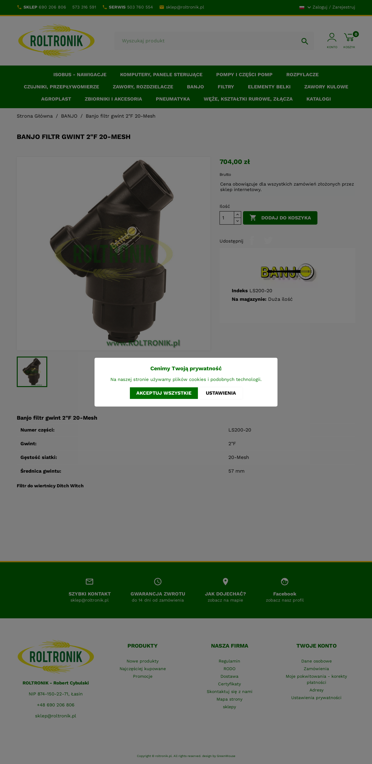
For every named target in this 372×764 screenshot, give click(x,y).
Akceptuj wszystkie (163, 393)
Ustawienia (221, 393)
